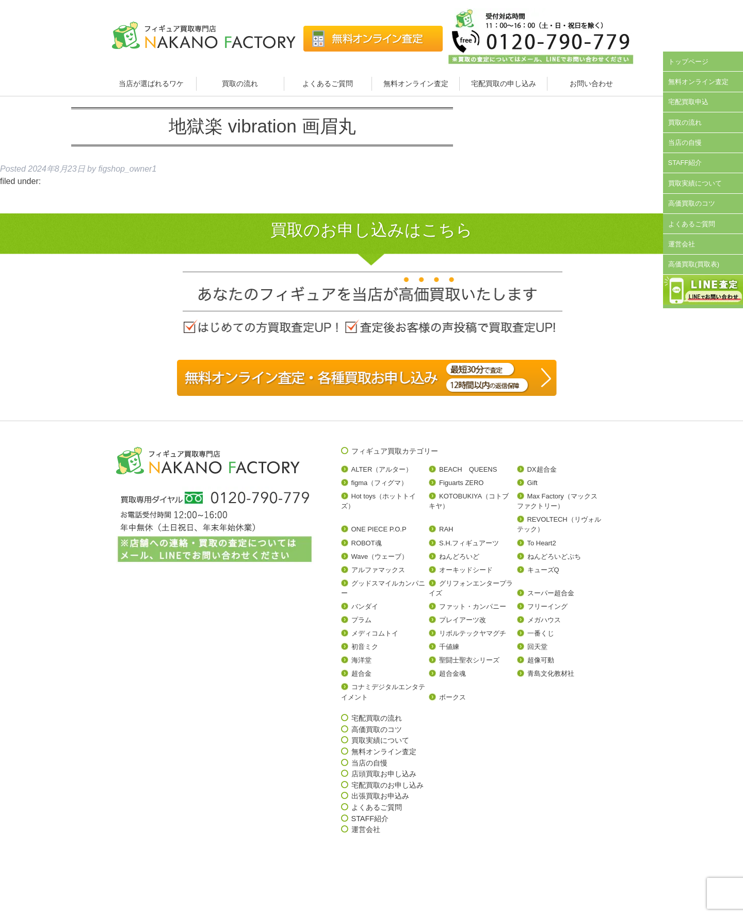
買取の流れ (240, 83)
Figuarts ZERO (461, 483)
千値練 (449, 647)
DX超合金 (542, 469)
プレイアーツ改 (462, 620)
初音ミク (364, 647)
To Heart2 (541, 543)
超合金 (361, 673)
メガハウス (544, 620)
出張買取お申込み (380, 796)
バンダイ (364, 606)
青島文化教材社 (550, 673)
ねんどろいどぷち (554, 556)
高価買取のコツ (691, 203)
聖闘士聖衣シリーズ (469, 660)
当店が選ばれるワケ (152, 83)
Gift (532, 483)
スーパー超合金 (550, 593)
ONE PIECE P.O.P (379, 529)
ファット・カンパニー (472, 606)
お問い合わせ (591, 83)
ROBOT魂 (366, 543)
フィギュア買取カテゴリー (394, 451)
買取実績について (695, 183)
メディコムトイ (374, 633)
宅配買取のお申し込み (387, 785)
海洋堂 (361, 660)
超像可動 (540, 660)
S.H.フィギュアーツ (469, 543)
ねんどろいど (459, 556)
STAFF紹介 (685, 162)
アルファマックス (378, 570)
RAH (446, 529)
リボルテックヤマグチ (472, 633)
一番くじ (540, 633)
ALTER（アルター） (382, 469)
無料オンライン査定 (415, 83)
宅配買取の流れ (376, 718)
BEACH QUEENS (468, 469)
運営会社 (681, 244)
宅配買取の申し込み (503, 83)
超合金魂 (452, 673)
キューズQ (543, 570)
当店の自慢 (685, 142)
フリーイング (547, 606)
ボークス (452, 697)
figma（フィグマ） (379, 483)
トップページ (688, 61)
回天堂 (537, 647)
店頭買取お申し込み (383, 774)
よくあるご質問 (327, 83)
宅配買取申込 (688, 102)
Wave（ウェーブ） (380, 556)
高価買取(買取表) (694, 264)
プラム (361, 620)
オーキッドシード (466, 570)
